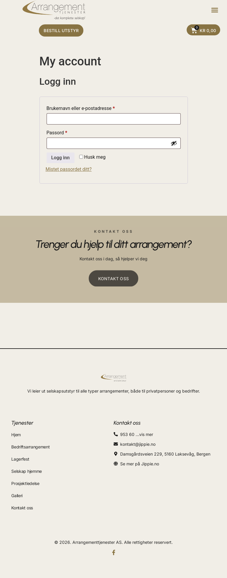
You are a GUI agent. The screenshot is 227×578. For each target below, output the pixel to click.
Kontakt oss (22, 507)
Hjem (16, 434)
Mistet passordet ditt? (69, 169)
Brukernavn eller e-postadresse (89, 107)
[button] (214, 10)
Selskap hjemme (26, 471)
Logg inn (60, 157)
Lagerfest (20, 459)
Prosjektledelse (25, 483)
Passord (65, 132)
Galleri (17, 495)
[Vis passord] (174, 143)
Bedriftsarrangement (30, 446)
